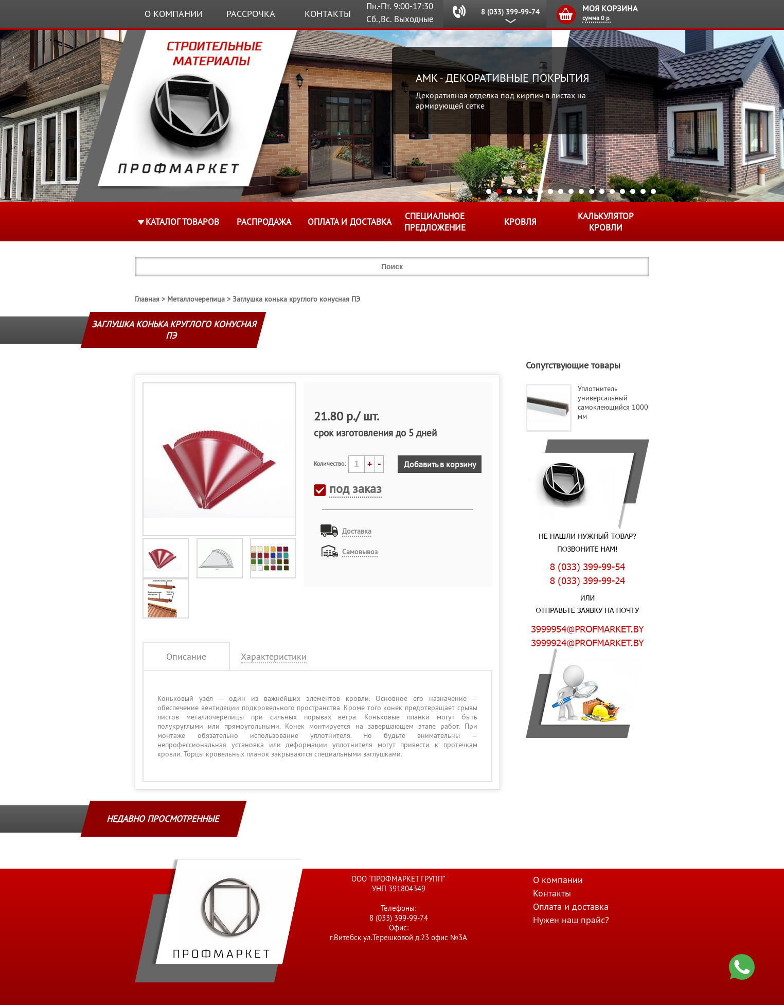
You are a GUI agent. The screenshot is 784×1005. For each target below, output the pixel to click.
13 (612, 191)
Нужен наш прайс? (571, 920)
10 (581, 191)
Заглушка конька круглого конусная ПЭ (296, 299)
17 (653, 191)
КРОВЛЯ (520, 221)
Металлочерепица (196, 299)
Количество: (330, 463)
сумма (596, 18)
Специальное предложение (435, 221)
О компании (174, 14)
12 (601, 191)
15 (632, 191)
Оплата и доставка (349, 221)
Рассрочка (250, 14)
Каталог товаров (182, 221)
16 (643, 191)
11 (591, 191)
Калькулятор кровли (606, 221)
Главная (147, 299)
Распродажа (264, 221)
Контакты (328, 14)
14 (622, 191)
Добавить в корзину (440, 464)
